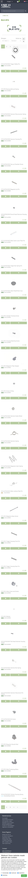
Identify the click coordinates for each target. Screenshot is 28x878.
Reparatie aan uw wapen (8, 822)
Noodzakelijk (5, 873)
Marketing (4, 875)
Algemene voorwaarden (7, 827)
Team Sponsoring (6, 843)
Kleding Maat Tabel (6, 839)
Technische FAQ (6, 837)
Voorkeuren (13, 873)
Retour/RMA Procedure (7, 819)
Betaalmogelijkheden (7, 824)
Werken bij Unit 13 (6, 834)
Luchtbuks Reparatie (7, 840)
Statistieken (20, 873)
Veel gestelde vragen (7, 821)
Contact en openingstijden (8, 825)
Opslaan (24, 875)
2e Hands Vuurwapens (7, 836)
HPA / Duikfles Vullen (7, 842)
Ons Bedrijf (4, 818)
